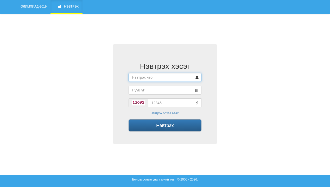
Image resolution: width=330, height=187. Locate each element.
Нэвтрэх (68, 6)
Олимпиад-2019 (34, 6)
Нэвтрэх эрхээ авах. (165, 113)
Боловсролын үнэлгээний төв (153, 179)
